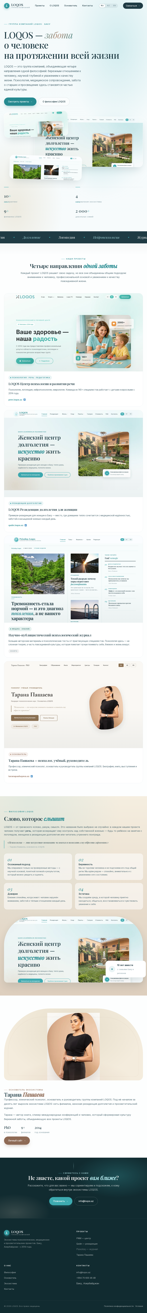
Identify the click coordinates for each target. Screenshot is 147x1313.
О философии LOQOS (54, 101)
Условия (139, 1306)
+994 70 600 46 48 (86, 1278)
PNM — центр (83, 1238)
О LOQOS (54, 5)
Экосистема (10, 1283)
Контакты (87, 5)
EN (114, 6)
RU (102, 6)
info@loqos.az (86, 1203)
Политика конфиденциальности (119, 1306)
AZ (108, 6)
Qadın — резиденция (86, 1244)
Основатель (70, 5)
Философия (10, 1272)
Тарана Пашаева (84, 1255)
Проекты (40, 5)
